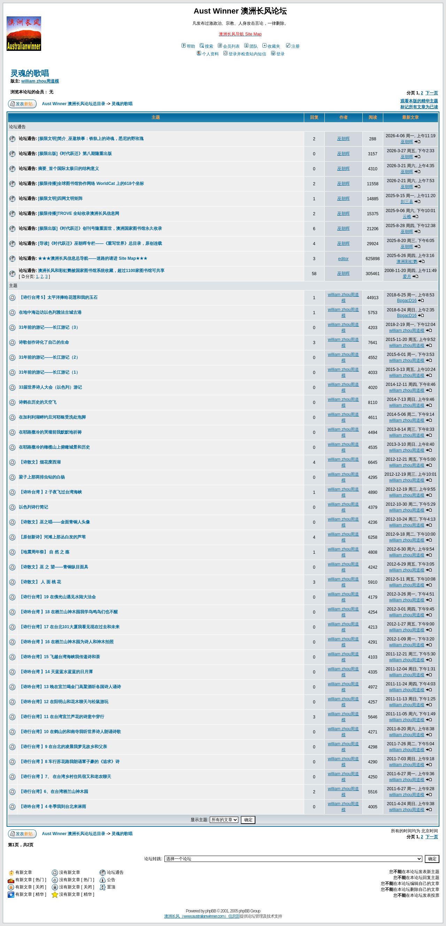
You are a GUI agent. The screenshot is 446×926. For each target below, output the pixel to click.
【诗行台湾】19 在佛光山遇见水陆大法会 (57, 596)
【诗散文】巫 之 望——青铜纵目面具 (53, 567)
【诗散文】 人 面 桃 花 (40, 581)
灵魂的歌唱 (29, 73)
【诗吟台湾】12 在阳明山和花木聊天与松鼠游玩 (63, 701)
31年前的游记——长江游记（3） (49, 327)
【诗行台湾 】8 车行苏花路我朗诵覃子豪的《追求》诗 (69, 761)
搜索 (206, 46)
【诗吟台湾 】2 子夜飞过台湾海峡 (50, 492)
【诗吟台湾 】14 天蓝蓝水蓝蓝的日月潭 (56, 671)
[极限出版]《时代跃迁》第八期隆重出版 (75, 153)
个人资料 (208, 54)
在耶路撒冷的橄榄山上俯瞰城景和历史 (54, 447)
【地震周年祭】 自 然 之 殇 (44, 552)
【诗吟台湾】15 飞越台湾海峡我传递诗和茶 (59, 656)
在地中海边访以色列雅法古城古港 (50, 312)
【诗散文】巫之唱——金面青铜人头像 (54, 522)
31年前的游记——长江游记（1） (49, 372)
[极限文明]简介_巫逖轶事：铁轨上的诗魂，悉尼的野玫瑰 (91, 138)
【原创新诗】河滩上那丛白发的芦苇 (52, 537)
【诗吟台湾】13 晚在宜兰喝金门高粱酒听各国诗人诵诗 (70, 686)
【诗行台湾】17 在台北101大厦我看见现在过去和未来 (69, 626)
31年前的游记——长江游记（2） (49, 357)
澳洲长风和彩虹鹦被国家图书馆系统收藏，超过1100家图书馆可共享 (101, 270)
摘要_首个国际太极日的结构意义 (68, 168)
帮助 (188, 46)
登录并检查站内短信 (244, 54)
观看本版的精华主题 (419, 101)
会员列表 (229, 46)
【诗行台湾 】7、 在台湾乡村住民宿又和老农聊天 (65, 776)
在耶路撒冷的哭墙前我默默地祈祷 (50, 432)
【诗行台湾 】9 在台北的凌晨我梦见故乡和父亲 (63, 746)
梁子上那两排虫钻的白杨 (42, 477)
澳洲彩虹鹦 (407, 261)
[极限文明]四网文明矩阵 (60, 198)
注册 (293, 46)
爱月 (407, 276)
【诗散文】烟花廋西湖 (40, 462)
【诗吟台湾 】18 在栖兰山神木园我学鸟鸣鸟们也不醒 (68, 611)
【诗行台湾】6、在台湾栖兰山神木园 (53, 791)
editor (343, 258)
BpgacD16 (407, 300)
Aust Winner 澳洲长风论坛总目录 (74, 103)
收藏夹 (271, 46)
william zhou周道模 (40, 81)
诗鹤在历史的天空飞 (37, 402)
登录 (278, 54)
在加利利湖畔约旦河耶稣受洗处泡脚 (52, 417)
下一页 (431, 93)
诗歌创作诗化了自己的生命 (44, 342)
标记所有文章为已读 (419, 106)
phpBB (210, 911)
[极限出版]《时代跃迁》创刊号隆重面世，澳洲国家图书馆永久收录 (100, 228)
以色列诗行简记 (33, 507)
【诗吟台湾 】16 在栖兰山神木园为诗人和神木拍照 (66, 641)
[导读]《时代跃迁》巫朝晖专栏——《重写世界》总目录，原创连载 (100, 243)
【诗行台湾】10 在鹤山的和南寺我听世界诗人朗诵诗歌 (70, 731)
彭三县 (407, 201)
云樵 (407, 216)
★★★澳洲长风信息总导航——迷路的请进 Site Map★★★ (92, 258)
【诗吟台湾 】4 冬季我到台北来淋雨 (52, 806)
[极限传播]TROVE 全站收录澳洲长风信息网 (78, 213)
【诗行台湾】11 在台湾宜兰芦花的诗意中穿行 (61, 716)
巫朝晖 (343, 138)
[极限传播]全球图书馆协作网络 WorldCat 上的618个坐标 (91, 183)
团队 (251, 46)
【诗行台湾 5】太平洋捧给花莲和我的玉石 (58, 297)
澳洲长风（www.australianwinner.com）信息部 (201, 916)
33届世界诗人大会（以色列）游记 (50, 387)
